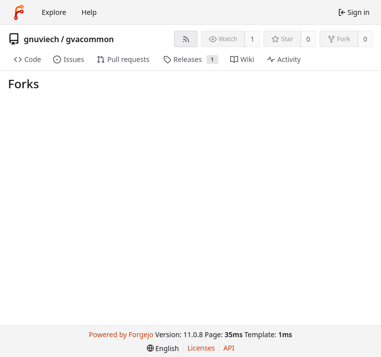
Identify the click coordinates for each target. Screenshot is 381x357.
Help (89, 12)
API (228, 348)
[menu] (163, 348)
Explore (54, 12)
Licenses (201, 348)
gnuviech (41, 39)
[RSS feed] (185, 39)
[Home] (19, 12)
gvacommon (90, 39)
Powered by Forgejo (121, 334)
